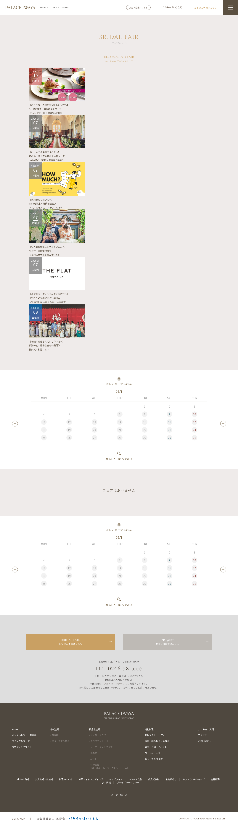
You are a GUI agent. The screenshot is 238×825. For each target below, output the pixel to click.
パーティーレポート (155, 752)
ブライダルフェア (21, 741)
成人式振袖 (153, 779)
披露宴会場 (94, 729)
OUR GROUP (18, 818)
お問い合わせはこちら (167, 641)
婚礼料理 (149, 729)
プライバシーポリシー (128, 782)
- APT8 (92, 758)
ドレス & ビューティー (156, 735)
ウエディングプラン (22, 746)
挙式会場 (54, 729)
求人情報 (106, 782)
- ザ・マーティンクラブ (100, 746)
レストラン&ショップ (194, 779)
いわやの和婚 (22, 779)
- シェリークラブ (97, 735)
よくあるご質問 (206, 729)
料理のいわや (66, 779)
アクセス (202, 735)
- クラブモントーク (98, 741)
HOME (15, 729)
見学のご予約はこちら (70, 641)
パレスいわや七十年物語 (24, 735)
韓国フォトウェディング (91, 779)
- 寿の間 (93, 752)
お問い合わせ (205, 741)
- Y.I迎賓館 (108, 766)
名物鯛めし (171, 779)
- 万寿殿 (54, 735)
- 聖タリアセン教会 (60, 741)
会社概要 (215, 779)
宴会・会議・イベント (156, 746)
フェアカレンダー (113, 683)
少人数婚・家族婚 (44, 779)
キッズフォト (116, 779)
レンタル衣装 (135, 779)
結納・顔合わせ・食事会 (157, 741)
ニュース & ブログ (154, 758)
